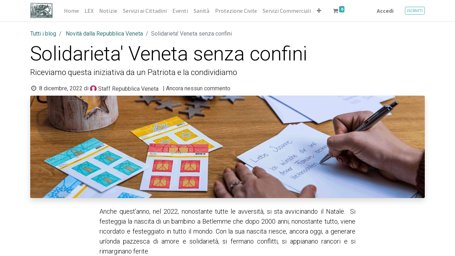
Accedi (385, 10)
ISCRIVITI (415, 10)
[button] (319, 11)
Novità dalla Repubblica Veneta (104, 33)
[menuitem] (71, 11)
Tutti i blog (43, 33)
